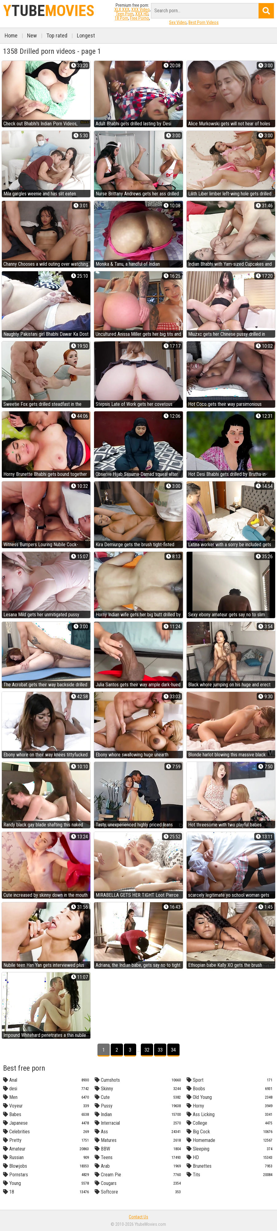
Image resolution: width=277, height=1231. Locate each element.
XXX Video (140, 9)
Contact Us (138, 1216)
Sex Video (178, 22)
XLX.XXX (121, 9)
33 (160, 1050)
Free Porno (139, 18)
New (32, 35)
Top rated (56, 35)
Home (11, 35)
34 (173, 1050)
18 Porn (121, 18)
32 (146, 1050)
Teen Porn (124, 13)
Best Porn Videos (203, 22)
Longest (86, 35)
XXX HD (141, 13)
